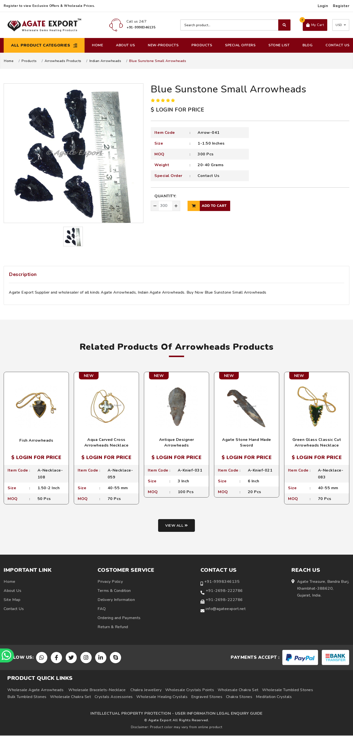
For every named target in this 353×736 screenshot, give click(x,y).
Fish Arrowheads (36, 440)
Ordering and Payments (119, 618)
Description (23, 274)
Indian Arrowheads (105, 61)
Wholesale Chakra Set (238, 690)
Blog (308, 45)
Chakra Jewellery (146, 690)
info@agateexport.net (226, 609)
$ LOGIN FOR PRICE (177, 109)
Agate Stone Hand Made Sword (246, 442)
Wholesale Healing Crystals (162, 697)
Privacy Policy (110, 582)
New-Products (163, 45)
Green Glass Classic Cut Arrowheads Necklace (316, 442)
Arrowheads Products (63, 61)
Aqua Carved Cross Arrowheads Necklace (106, 442)
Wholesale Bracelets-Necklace (97, 690)
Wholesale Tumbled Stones (287, 690)
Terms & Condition (114, 591)
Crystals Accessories (114, 697)
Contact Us (337, 45)
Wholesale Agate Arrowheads (35, 690)
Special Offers (240, 45)
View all (176, 526)
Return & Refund (113, 627)
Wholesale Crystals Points (189, 690)
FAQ (102, 609)
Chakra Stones (239, 697)
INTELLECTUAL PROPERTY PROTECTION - (132, 714)
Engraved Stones (207, 697)
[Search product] (235, 25)
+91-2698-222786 (224, 591)
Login (323, 5)
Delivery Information (116, 600)
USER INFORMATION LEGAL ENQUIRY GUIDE (219, 714)
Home (97, 45)
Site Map (12, 600)
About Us (125, 45)
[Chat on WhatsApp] (7, 655)
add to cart (207, 206)
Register (341, 5)
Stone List (279, 45)
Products (201, 45)
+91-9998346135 (222, 582)
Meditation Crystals (274, 697)
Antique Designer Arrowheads (176, 442)
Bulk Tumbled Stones (27, 697)
